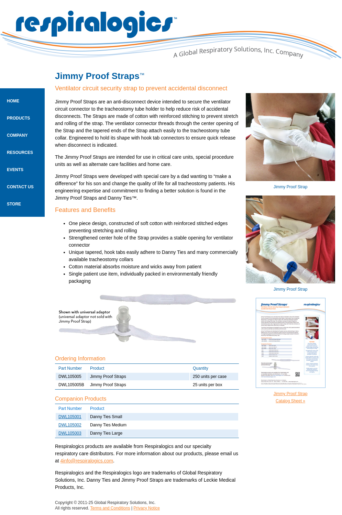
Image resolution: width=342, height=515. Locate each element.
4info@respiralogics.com (86, 460)
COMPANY (17, 135)
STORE (14, 204)
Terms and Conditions (110, 508)
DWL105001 (69, 416)
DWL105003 (69, 433)
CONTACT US (20, 186)
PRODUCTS (18, 118)
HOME (13, 101)
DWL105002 (69, 425)
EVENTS (15, 169)
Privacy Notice (146, 508)
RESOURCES (20, 152)
